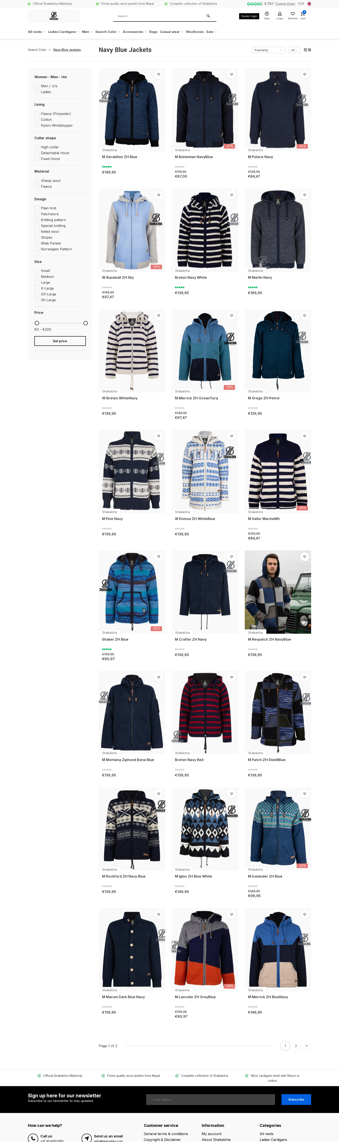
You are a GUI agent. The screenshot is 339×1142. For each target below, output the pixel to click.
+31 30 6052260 (52, 1136)
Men (91, 32)
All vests (37, 32)
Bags (161, 32)
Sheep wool (51, 180)
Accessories (142, 32)
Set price (60, 341)
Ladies (46, 92)
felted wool (50, 231)
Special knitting (53, 226)
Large (45, 282)
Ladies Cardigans (66, 32)
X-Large (47, 288)
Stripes (46, 237)
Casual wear (181, 32)
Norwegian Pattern (56, 249)
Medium (47, 276)
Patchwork (50, 214)
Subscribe (296, 1095)
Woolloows (206, 32)
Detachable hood (55, 153)
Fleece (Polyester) (56, 114)
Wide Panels (51, 243)
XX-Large (48, 294)
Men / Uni (49, 86)
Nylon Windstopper (57, 125)
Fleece (46, 186)
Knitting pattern (53, 220)
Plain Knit (48, 208)
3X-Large (48, 300)
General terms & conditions (166, 1129)
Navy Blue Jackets (67, 50)
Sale (223, 32)
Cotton (46, 119)
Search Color (113, 32)
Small (45, 271)
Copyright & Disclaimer (162, 1135)
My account (211, 1129)
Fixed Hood (50, 159)
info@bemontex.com (108, 1136)
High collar (50, 147)
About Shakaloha (216, 1135)
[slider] (37, 323)
